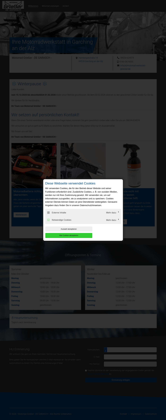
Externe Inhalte (56, 216)
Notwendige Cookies (59, 223)
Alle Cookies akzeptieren (103, 232)
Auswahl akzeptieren (62, 232)
